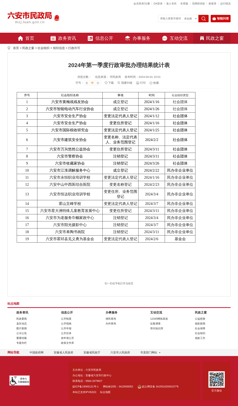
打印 (143, 82)
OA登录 (158, 3)
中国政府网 (37, 352)
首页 (26, 38)
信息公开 (100, 38)
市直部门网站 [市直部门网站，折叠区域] (148, 352)
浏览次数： (84, 76)
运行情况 (225, 3)
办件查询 (111, 323)
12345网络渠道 (159, 318)
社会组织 (43, 48)
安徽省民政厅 (91, 352)
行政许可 (74, 48)
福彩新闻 (200, 323)
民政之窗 (212, 38)
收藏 (156, 82)
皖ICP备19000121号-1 (86, 386)
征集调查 (155, 323)
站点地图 (105, 392)
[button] (184, 3)
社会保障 (200, 328)
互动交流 (175, 38)
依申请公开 (67, 338)
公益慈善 (200, 318)
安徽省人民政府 (63, 352)
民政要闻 (21, 318)
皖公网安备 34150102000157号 (158, 386)
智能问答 (220, 18)
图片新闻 (21, 328)
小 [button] (98, 83)
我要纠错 (126, 82)
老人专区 (171, 3)
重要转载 (21, 338)
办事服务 (137, 38)
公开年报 (66, 328)
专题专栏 (21, 342)
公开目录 (66, 333)
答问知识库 (156, 328)
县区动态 (21, 323)
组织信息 (59, 48)
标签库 (212, 3)
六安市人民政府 (120, 352)
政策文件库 (67, 342)
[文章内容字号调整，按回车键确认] (88, 83)
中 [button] (92, 83)
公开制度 (66, 318)
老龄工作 (200, 338)
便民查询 (111, 318)
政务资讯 (63, 38)
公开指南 (66, 323)
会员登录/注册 (142, 3)
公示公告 (21, 333)
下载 (111, 82)
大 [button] (86, 83)
